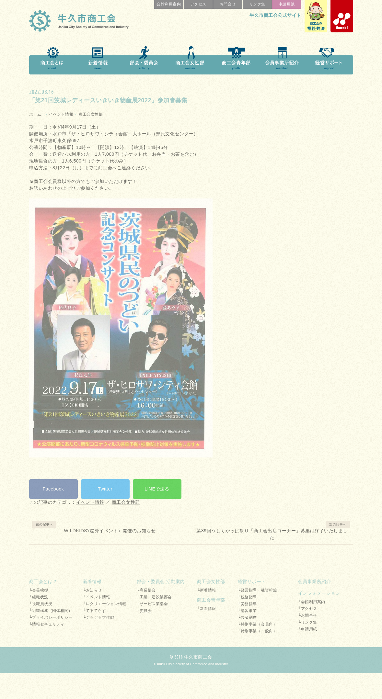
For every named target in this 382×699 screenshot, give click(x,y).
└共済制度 (247, 617)
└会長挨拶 (38, 590)
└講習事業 (247, 610)
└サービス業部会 (152, 604)
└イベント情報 (96, 597)
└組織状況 (38, 597)
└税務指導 (247, 597)
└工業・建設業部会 (154, 597)
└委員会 (144, 610)
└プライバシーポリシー (51, 617)
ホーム (35, 114)
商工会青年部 (211, 600)
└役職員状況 (40, 604)
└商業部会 (146, 590)
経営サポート (252, 581)
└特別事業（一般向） (257, 631)
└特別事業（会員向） (257, 624)
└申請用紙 (307, 629)
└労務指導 (247, 604)
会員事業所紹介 (314, 581)
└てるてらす (94, 610)
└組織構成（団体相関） (51, 610)
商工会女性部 (90, 114)
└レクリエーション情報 (104, 604)
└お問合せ (307, 615)
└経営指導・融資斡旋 (257, 590)
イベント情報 (61, 114)
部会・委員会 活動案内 (161, 581)
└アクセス (307, 608)
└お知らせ (92, 590)
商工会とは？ (43, 581)
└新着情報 (206, 590)
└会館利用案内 (311, 602)
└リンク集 (307, 622)
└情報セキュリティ (46, 624)
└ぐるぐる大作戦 (98, 617)
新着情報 (92, 581)
